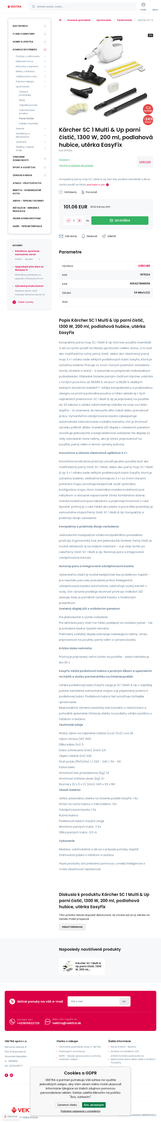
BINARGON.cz (149, 1114)
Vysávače (21, 141)
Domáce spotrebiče (79, 20)
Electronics (20, 26)
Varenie (20, 128)
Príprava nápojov (25, 81)
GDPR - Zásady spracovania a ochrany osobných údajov (80, 1057)
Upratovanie (104, 20)
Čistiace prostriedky (25, 93)
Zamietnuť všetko (67, 1105)
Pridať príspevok (72, 927)
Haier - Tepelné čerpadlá (27, 226)
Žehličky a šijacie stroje (25, 148)
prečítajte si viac (96, 184)
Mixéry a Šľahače (25, 71)
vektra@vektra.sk (66, 1023)
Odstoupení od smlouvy (72, 1051)
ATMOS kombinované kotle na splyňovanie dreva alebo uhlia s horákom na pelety (133, 1059)
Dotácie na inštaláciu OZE (125, 1051)
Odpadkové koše (28, 105)
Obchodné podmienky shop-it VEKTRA (80, 1046)
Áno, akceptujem (94, 1105)
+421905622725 (28, 1023)
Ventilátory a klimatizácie (23, 135)
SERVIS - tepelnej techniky (28, 200)
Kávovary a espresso (27, 66)
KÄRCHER (145, 162)
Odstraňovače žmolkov (27, 112)
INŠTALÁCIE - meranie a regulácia (26, 209)
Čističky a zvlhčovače (28, 56)
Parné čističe (124, 20)
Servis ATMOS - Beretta (123, 1046)
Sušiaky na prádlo (28, 123)
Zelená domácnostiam (27, 218)
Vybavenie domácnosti (21, 158)
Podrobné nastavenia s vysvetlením (80, 1111)
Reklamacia (117, 1067)
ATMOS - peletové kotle (27, 183)
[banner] (14, 6)
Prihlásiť (124, 1001)
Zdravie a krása (22, 175)
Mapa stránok (30, 1117)
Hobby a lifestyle (23, 41)
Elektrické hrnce (24, 61)
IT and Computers (24, 33)
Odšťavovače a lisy (26, 76)
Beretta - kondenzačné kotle (27, 192)
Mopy (22, 100)
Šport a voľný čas (24, 167)
